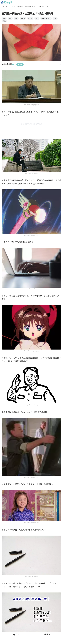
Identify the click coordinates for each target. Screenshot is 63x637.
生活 (33, 6)
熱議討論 (28, 6)
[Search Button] (47, 7)
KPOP (8, 6)
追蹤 (20, 64)
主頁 (2, 6)
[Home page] (6, 2)
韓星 (13, 6)
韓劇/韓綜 (20, 6)
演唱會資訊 (41, 6)
